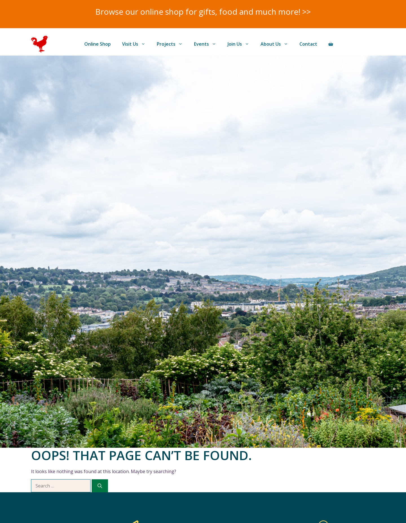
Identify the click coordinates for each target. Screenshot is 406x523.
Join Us (241, 44)
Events (208, 44)
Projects (172, 44)
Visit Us (136, 44)
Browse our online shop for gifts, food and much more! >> (203, 11)
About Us (277, 44)
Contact (308, 44)
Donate (357, 44)
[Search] (100, 485)
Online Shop (97, 44)
